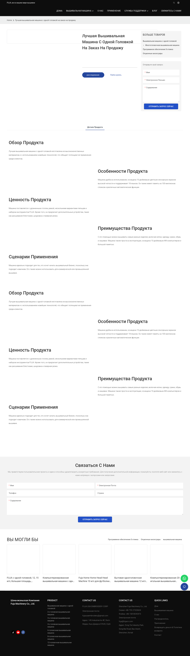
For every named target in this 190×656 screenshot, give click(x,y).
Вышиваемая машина (163, 610)
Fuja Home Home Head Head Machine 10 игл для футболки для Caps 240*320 (94, 579)
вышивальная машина (172, 539)
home (9, 20)
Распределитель (161, 619)
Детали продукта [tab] (95, 127)
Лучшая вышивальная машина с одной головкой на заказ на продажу (45, 20)
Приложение (160, 623)
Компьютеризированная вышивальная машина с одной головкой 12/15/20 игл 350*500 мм (59, 579)
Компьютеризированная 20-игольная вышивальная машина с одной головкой (165, 579)
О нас (156, 615)
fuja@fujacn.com (126, 621)
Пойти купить (115, 75)
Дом (156, 606)
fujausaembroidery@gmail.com (95, 616)
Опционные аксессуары (150, 539)
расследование (93, 75)
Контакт (157, 635)
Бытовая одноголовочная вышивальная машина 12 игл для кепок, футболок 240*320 (130, 579)
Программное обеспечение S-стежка (123, 539)
